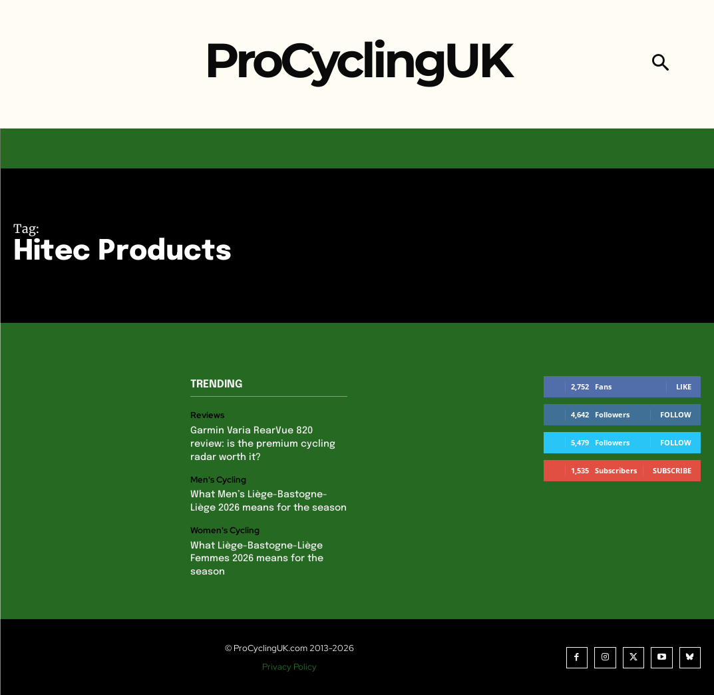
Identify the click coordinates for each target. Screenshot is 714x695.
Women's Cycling (225, 530)
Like (683, 386)
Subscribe (672, 470)
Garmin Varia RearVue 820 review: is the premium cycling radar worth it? (262, 443)
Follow (675, 414)
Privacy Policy (289, 665)
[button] (660, 64)
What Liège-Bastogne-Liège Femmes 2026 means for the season (256, 557)
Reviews (207, 415)
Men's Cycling (218, 479)
